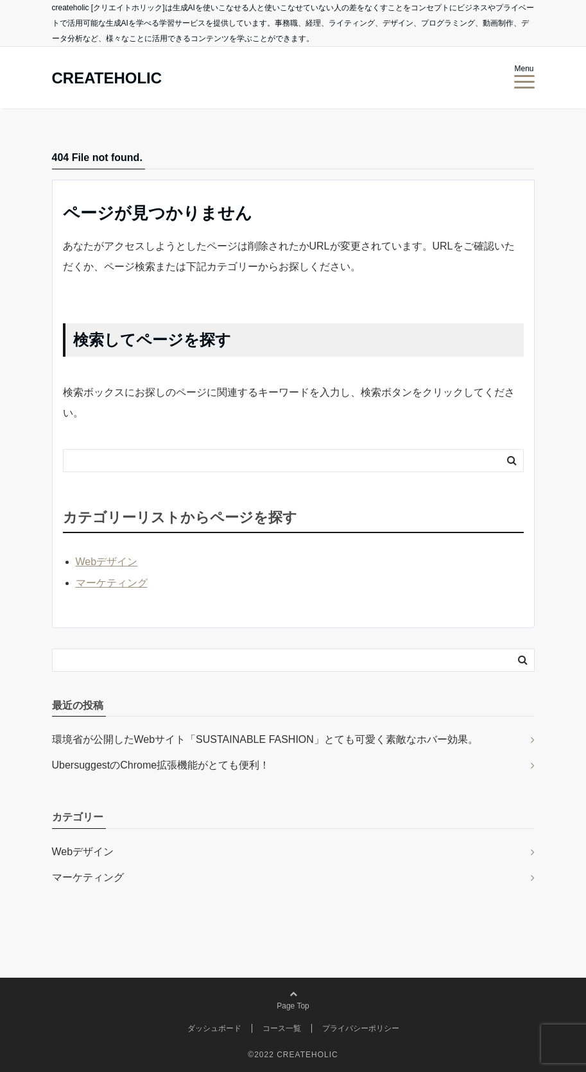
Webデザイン (107, 561)
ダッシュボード (214, 1028)
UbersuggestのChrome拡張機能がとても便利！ (161, 765)
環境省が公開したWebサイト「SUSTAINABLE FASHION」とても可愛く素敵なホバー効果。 (265, 739)
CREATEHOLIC (107, 78)
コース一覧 (282, 1028)
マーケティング (112, 582)
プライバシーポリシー (360, 1028)
